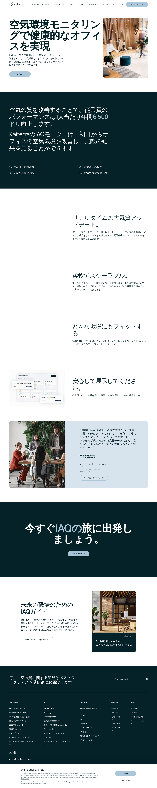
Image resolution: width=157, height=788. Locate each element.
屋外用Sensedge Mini (52, 721)
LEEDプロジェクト (16, 725)
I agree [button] (125, 773)
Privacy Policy (25, 779)
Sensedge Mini (50, 716)
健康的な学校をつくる (17, 721)
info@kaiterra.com (20, 759)
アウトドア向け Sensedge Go (55, 725)
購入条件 (134, 708)
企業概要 (114, 708)
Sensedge (48, 712)
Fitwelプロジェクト (16, 733)
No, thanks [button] (125, 780)
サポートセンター (87, 740)
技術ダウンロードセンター (90, 736)
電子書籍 (83, 723)
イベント (83, 715)
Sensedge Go (49, 708)
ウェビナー (84, 719)
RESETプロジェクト (17, 729)
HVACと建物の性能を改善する (21, 716)
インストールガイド (88, 727)
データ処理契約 (137, 716)
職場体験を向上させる (17, 712)
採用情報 (114, 712)
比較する (47, 737)
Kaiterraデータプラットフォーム (56, 733)
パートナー (115, 723)
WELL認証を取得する (17, 708)
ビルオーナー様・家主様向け (20, 737)
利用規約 (134, 712)
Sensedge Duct (50, 729)
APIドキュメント (86, 732)
